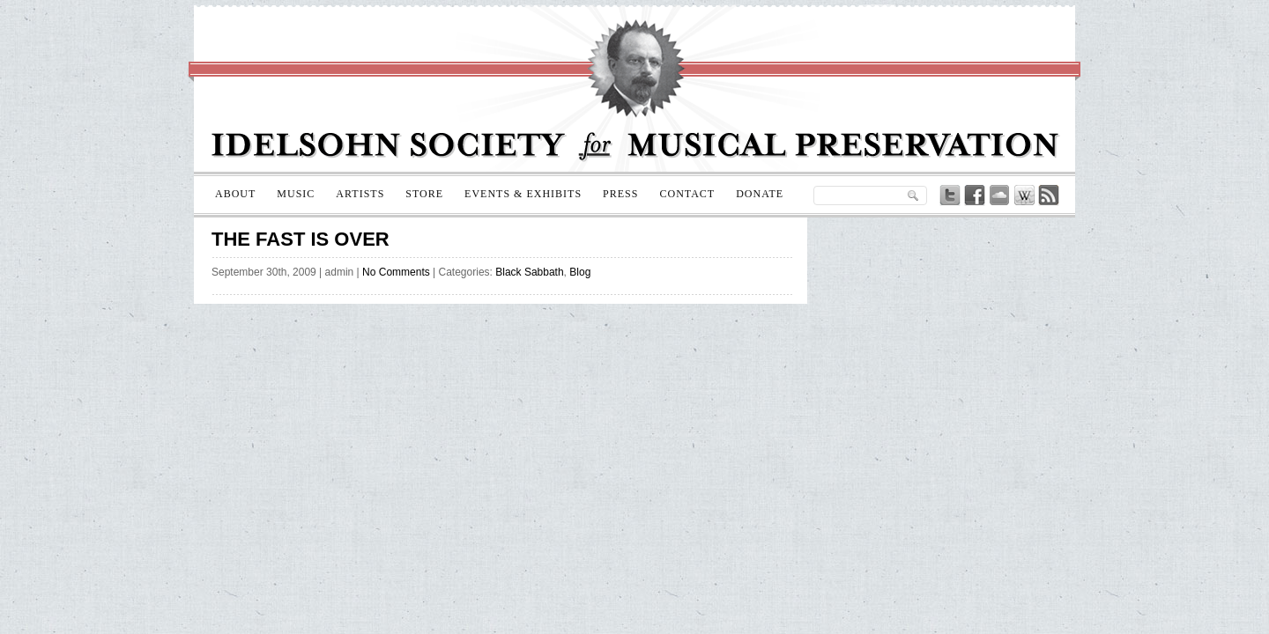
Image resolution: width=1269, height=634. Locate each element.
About (235, 194)
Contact (687, 194)
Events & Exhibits (523, 194)
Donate (759, 194)
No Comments (396, 272)
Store (424, 194)
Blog (579, 272)
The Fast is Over (301, 239)
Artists (360, 194)
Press (620, 194)
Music (296, 194)
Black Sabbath (529, 272)
